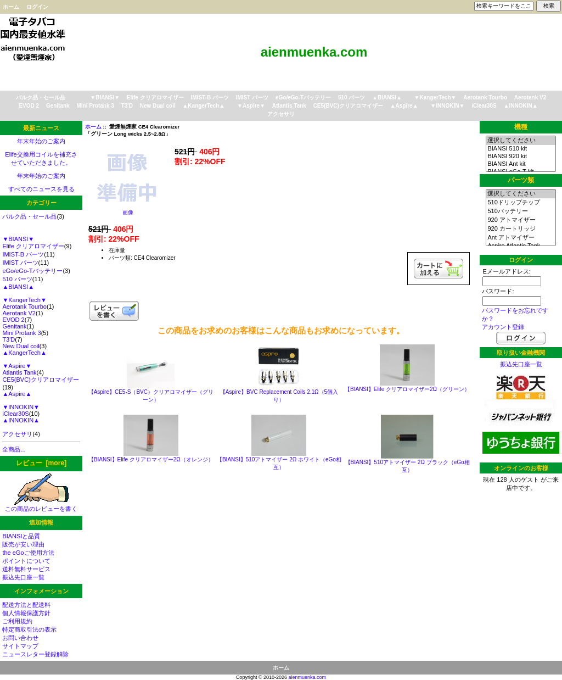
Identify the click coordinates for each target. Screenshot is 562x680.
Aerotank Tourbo (485, 97)
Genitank (58, 106)
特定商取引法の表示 (29, 629)
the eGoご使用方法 (28, 552)
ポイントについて (26, 561)
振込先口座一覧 (23, 577)
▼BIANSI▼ (105, 97)
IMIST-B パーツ (210, 97)
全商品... (13, 449)
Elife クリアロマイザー (155, 97)
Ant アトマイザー (520, 237)
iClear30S (484, 106)
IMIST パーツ (252, 97)
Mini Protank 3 (95, 106)
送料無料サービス (26, 569)
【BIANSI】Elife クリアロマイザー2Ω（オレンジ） (150, 459)
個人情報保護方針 (26, 613)
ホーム (11, 7)
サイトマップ (20, 646)
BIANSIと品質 (21, 536)
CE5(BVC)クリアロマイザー (348, 106)
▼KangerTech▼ (435, 97)
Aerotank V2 (530, 97)
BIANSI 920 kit (520, 156)
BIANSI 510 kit (520, 149)
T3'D (127, 106)
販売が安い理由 (23, 544)
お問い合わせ (20, 637)
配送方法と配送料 (26, 604)
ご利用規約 (17, 621)
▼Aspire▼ (251, 106)
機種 (520, 127)
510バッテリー (520, 211)
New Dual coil (158, 106)
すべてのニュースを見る (41, 189)
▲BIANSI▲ (387, 97)
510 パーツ (351, 97)
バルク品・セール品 (40, 97)
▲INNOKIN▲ (521, 106)
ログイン (37, 7)
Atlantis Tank (289, 106)
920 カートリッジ (520, 229)
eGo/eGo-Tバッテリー (303, 97)
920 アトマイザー (520, 220)
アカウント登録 (503, 327)
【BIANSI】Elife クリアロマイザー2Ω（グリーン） (407, 389)
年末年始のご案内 (41, 141)
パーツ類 (521, 180)
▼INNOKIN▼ (447, 106)
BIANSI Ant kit (520, 164)
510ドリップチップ (520, 202)
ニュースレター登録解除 (35, 654)
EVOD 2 (29, 106)
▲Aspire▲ (404, 106)
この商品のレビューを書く (41, 505)
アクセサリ (281, 114)
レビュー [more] (41, 463)
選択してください (520, 140)
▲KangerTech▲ (203, 106)
